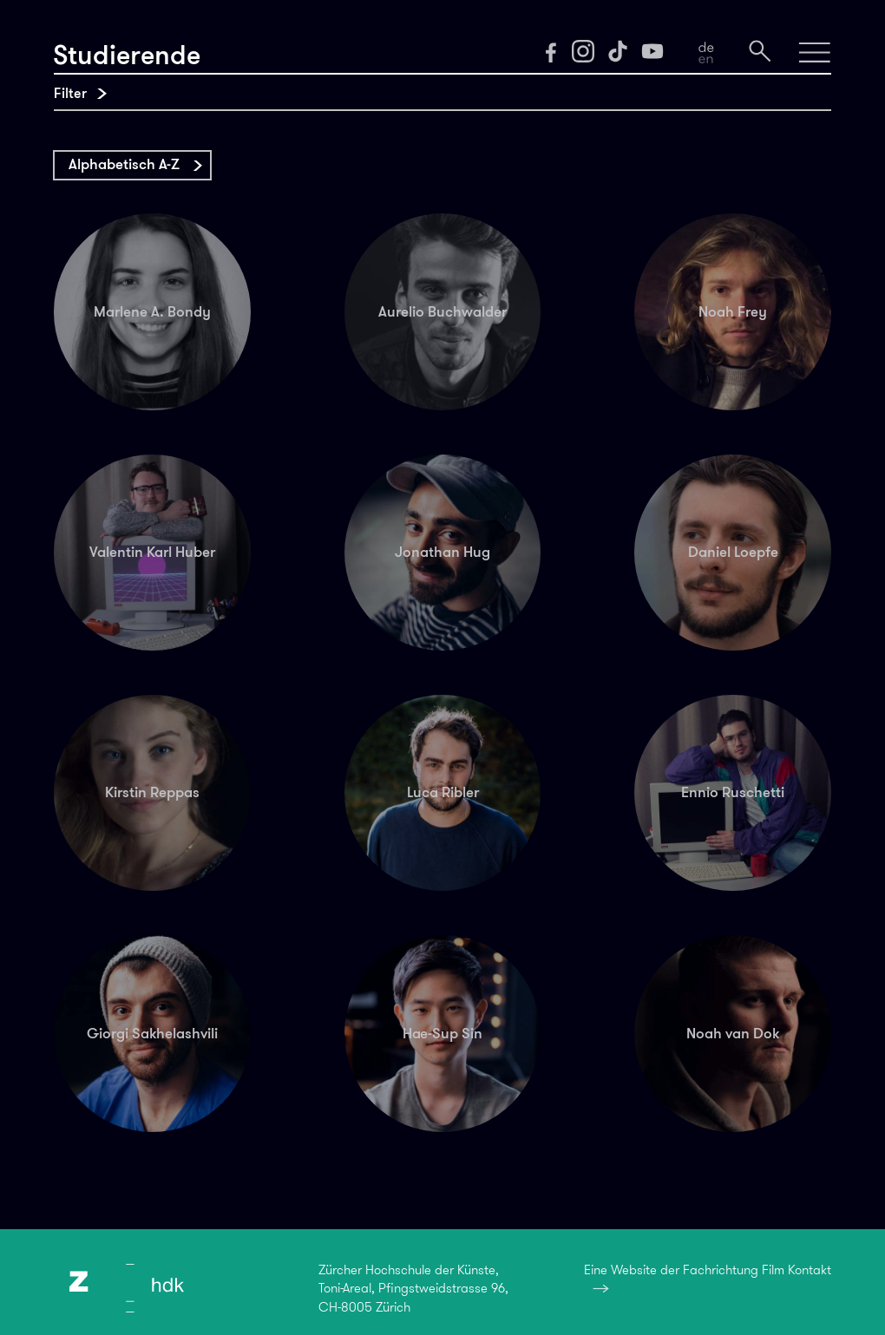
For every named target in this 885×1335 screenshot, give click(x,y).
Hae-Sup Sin (442, 1033)
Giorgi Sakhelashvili (152, 1033)
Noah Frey (732, 311)
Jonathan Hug (442, 551)
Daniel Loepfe (733, 551)
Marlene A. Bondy (152, 311)
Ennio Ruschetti (732, 792)
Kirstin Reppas (152, 792)
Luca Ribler (443, 792)
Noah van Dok (732, 1033)
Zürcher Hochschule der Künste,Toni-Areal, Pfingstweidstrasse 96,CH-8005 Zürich (413, 1288)
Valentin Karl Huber (152, 551)
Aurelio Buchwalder (442, 311)
